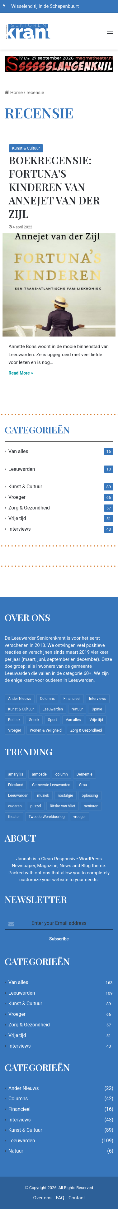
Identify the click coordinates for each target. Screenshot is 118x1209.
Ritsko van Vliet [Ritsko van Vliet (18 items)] (62, 806)
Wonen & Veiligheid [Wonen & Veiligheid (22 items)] (46, 730)
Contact (76, 1198)
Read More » (21, 372)
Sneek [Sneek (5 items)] (34, 720)
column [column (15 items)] (61, 774)
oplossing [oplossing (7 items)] (90, 795)
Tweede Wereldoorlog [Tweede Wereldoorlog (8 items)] (47, 817)
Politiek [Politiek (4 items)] (14, 720)
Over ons (42, 1198)
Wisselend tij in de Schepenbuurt (45, 6)
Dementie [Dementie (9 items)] (84, 774)
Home (14, 92)
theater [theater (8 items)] (14, 817)
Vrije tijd (17, 518)
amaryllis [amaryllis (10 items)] (15, 774)
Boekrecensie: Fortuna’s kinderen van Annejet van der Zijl (54, 186)
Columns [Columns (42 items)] (47, 698)
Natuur (15, 1151)
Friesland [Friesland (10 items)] (15, 785)
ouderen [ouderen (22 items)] (15, 806)
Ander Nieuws (23, 1088)
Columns (18, 1098)
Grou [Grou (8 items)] (83, 785)
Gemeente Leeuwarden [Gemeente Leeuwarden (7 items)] (51, 785)
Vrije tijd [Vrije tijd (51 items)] (96, 720)
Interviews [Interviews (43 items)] (97, 698)
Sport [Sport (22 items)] (52, 720)
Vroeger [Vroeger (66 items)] (14, 730)
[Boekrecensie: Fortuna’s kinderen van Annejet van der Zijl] (59, 285)
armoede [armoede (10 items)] (39, 774)
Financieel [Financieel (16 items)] (72, 698)
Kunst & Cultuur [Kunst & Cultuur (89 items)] (21, 709)
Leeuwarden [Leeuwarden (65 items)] (18, 795)
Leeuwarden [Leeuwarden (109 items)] (53, 709)
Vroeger (17, 497)
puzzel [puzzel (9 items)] (36, 806)
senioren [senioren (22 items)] (91, 806)
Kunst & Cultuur (26, 148)
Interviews (19, 529)
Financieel (19, 1109)
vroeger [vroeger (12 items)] (79, 817)
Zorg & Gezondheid (29, 508)
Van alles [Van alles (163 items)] (73, 720)
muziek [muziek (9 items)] (43, 795)
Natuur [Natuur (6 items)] (77, 709)
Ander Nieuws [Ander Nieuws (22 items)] (19, 698)
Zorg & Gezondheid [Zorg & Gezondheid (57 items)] (86, 730)
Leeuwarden (21, 469)
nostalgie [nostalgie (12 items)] (65, 795)
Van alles (18, 451)
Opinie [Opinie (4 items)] (97, 709)
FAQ (60, 1198)
